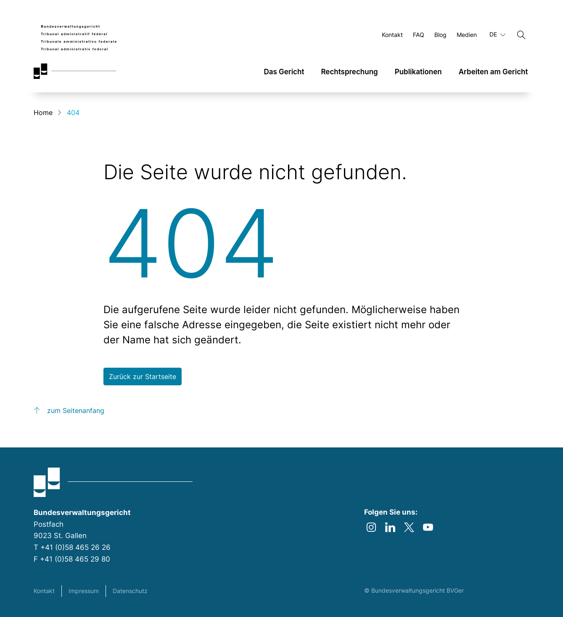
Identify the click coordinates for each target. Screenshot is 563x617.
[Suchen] (521, 34)
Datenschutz (130, 590)
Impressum (84, 590)
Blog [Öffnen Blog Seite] (440, 34)
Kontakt (44, 590)
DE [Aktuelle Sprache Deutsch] (497, 34)
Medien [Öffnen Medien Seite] (467, 34)
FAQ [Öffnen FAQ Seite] (418, 34)
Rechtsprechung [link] (349, 72)
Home (43, 112)
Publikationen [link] (418, 72)
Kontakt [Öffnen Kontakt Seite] (392, 34)
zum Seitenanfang (75, 410)
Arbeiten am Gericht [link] (493, 72)
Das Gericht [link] (284, 72)
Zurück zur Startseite (142, 376)
